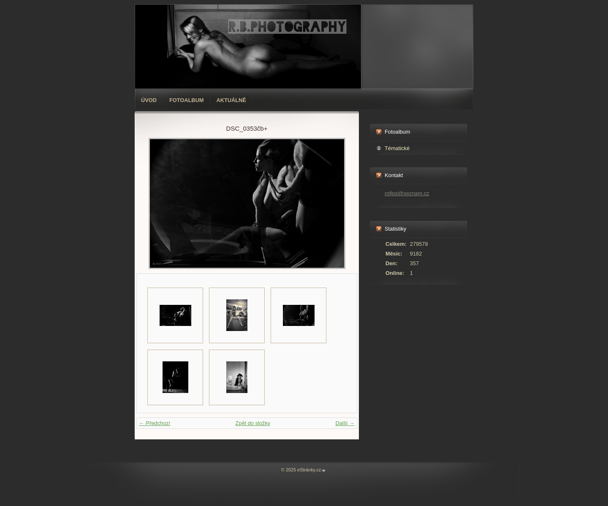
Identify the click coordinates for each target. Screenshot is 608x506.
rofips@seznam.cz (407, 193)
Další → (345, 423)
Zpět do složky (252, 423)
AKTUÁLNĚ (231, 100)
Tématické (397, 148)
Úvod (149, 100)
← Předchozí (154, 423)
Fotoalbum (186, 100)
